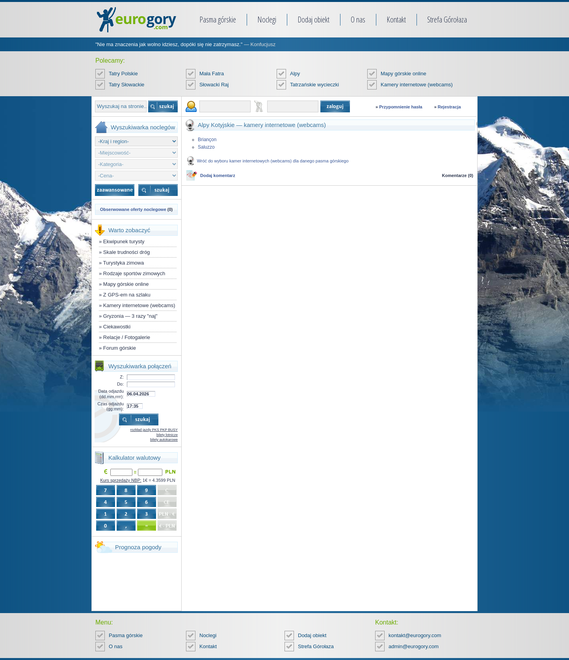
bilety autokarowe (164, 440)
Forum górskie (119, 348)
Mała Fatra (211, 73)
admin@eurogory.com (414, 646)
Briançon (207, 139)
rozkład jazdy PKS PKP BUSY (154, 430)
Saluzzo (206, 147)
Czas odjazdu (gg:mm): (110, 406)
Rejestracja (449, 106)
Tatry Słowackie (126, 85)
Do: (120, 384)
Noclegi (266, 19)
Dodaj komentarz (217, 175)
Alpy (295, 73)
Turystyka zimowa (123, 263)
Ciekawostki (116, 327)
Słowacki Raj (214, 85)
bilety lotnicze (167, 435)
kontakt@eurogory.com (415, 635)
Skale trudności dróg (126, 252)
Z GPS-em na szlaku (127, 295)
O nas (358, 19)
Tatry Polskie (123, 73)
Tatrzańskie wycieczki (314, 85)
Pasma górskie (217, 19)
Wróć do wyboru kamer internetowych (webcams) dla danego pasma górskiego (273, 160)
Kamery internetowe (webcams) (417, 85)
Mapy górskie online (403, 73)
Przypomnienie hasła (400, 106)
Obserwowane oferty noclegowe (133, 209)
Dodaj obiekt (313, 19)
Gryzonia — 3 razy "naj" (130, 316)
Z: (122, 377)
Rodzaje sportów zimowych (134, 273)
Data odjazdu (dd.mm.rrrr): (111, 394)
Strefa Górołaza (447, 19)
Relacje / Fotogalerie (126, 337)
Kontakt (396, 19)
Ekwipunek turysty (124, 241)
